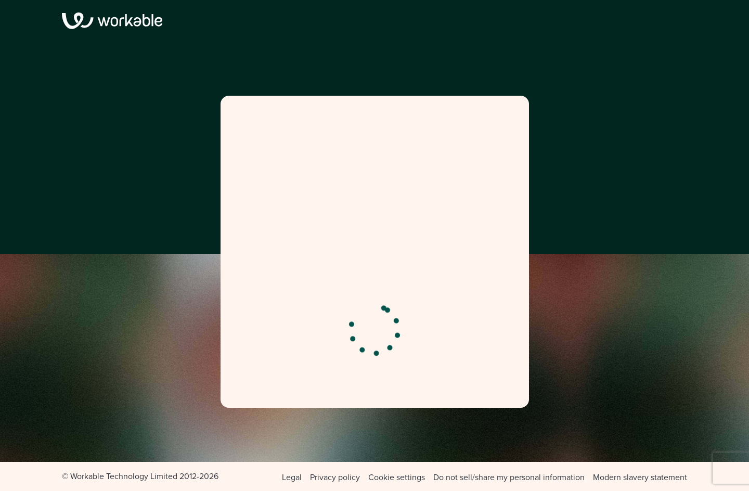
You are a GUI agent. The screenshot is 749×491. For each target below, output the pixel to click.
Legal (292, 477)
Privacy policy (335, 477)
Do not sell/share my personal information (509, 477)
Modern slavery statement (640, 477)
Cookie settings (396, 477)
